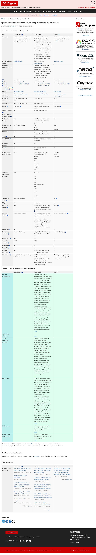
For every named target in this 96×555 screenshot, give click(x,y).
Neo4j (40, 15)
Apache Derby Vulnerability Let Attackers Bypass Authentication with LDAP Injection (22, 484)
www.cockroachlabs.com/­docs (41, 94)
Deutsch (93, 4)
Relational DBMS (18, 61)
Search (69, 11)
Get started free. (85, 62)
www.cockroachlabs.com (40, 91)
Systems (37, 11)
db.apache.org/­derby (19, 91)
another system (13, 26)
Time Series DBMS (58, 61)
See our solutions (74, 542)
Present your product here (85, 95)
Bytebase (46, 15)
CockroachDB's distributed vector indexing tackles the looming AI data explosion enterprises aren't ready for (43, 495)
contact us (30, 444)
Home (15, 11)
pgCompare (80, 29)
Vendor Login (78, 11)
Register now (85, 49)
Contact (37, 537)
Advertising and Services (18, 537)
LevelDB (56, 41)
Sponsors (62, 11)
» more (35, 331)
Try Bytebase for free (85, 89)
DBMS (3, 19)
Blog (54, 11)
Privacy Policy (30, 537)
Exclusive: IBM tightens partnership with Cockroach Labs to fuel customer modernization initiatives (42, 486)
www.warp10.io (57, 91)
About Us (7, 537)
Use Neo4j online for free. (85, 76)
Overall (22, 82)
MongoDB (54, 15)
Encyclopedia (47, 11)
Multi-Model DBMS (45, 84)
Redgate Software (90, 7)
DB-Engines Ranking (26, 11)
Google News (29, 506)
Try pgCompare (85, 35)
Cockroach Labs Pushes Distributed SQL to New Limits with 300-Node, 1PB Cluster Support (42, 470)
